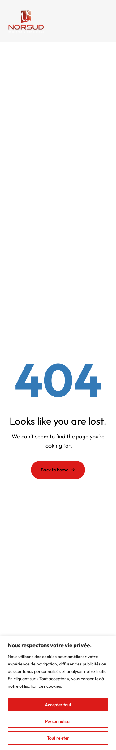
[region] (58, 693)
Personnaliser (58, 721)
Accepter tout (58, 704)
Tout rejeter (58, 738)
